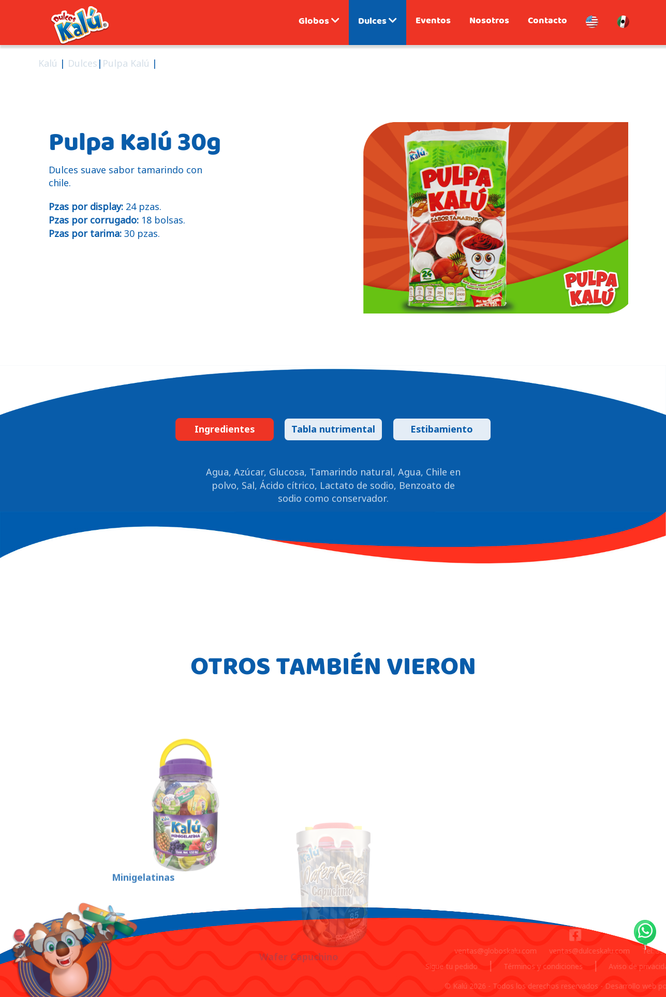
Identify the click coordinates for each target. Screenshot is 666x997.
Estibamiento (441, 429)
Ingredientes (225, 429)
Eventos (433, 21)
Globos (319, 22)
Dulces (377, 22)
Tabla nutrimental (333, 429)
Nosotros (489, 21)
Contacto (547, 21)
